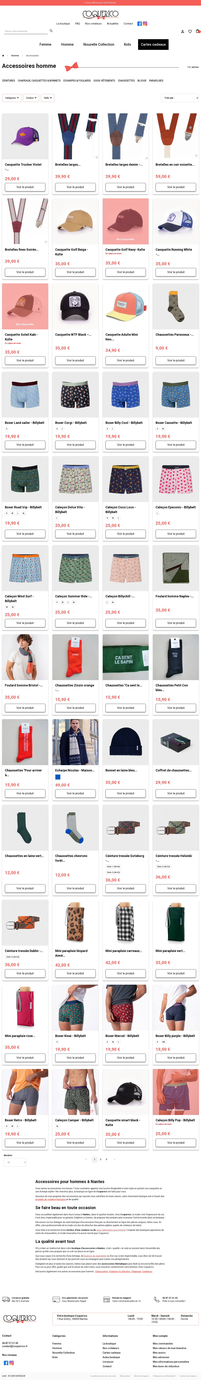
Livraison (108, 1361)
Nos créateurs (93, 23)
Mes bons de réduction (166, 1366)
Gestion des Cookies (188, 1376)
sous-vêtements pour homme (111, 1230)
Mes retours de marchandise (169, 1348)
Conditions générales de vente (103, 1376)
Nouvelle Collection (98, 44)
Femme (45, 44)
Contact (128, 23)
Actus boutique (111, 1357)
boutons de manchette (95, 1256)
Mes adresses (161, 1357)
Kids (127, 44)
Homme (67, 44)
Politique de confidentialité (164, 1376)
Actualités (112, 23)
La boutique (63, 23)
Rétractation (125, 1376)
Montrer (8, 1155)
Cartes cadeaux (153, 44)
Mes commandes (163, 1343)
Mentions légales (141, 1376)
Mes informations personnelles (171, 1361)
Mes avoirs (159, 1352)
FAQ (77, 23)
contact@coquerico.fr (15, 1346)
